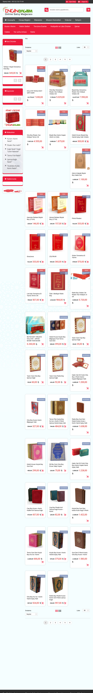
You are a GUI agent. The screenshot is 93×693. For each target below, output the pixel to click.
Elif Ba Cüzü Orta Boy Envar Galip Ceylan (56, 465)
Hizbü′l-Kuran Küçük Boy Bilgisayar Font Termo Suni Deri (57, 339)
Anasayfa (10, 20)
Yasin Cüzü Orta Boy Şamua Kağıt (33, 377)
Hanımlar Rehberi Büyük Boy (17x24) (35, 218)
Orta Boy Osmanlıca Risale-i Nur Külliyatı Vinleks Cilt (55, 92)
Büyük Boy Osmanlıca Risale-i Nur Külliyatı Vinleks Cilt (79, 92)
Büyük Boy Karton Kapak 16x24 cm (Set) (57, 136)
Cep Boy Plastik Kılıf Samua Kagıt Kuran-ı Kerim (56, 509)
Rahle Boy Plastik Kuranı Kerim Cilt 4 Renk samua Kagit (57, 598)
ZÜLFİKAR (52, 256)
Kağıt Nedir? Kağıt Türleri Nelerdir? (13, 150)
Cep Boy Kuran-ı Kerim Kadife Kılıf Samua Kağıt (35, 509)
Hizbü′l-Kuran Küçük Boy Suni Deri (35, 465)
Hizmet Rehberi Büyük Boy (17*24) (56, 218)
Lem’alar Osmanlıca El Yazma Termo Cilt (34, 294)
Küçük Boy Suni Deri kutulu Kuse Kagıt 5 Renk (80, 509)
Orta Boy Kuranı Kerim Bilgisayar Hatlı (34, 421)
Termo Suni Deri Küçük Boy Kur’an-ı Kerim (34, 553)
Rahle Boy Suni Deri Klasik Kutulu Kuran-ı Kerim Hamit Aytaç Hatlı (79, 421)
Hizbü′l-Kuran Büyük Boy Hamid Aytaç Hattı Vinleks (80, 136)
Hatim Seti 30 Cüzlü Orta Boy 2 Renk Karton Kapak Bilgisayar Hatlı (80, 377)
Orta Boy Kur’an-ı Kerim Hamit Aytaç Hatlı (34, 598)
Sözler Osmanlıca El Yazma (78, 256)
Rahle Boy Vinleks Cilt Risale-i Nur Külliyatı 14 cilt (79, 294)
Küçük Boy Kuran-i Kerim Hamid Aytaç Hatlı (57, 553)
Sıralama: (28, 47)
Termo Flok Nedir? (14, 156)
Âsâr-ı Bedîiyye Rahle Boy (56, 294)
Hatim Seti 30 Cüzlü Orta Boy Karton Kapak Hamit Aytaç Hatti (80, 465)
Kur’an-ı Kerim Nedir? (12, 140)
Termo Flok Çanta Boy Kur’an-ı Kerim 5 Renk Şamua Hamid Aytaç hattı (57, 421)
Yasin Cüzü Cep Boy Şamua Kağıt (78, 339)
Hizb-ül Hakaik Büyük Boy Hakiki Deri (79, 174)
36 (84, 47)
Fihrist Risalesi (76, 218)
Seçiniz (29, 51)
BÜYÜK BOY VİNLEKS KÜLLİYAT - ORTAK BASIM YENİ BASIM (34, 339)
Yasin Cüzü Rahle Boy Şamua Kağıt (56, 377)
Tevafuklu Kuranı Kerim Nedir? (13, 167)
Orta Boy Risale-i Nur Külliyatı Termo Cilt (34, 136)
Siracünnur (30, 256)
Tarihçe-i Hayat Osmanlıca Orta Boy (12, 68)
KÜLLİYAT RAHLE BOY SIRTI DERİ (34, 92)
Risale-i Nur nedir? (14, 145)
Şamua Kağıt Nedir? (12, 161)
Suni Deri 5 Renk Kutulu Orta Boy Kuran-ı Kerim (79, 553)
